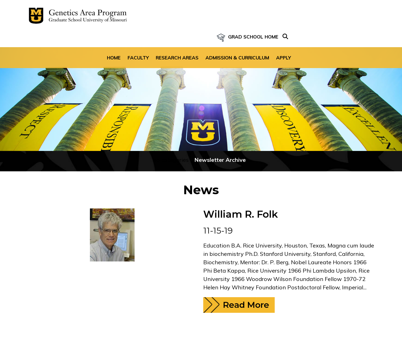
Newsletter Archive (220, 147)
